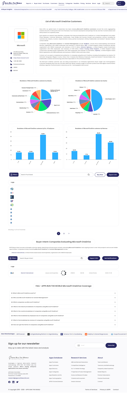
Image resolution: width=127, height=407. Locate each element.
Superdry (97, 50)
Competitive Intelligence (78, 380)
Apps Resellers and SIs (55, 389)
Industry (42, 281)
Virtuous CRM (104, 9)
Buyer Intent (38, 3)
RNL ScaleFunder (82, 9)
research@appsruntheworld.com (18, 392)
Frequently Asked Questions (105, 383)
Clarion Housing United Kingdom (89, 49)
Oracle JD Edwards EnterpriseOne (21, 9)
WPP (86, 45)
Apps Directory (53, 383)
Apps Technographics (55, 393)
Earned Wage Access (104, 348)
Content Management (91, 190)
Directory (61, 3)
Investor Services (76, 396)
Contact (100, 396)
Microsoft (70, 189)
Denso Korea (19, 194)
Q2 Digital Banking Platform (41, 348)
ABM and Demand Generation (79, 376)
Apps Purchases (53, 376)
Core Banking (81, 348)
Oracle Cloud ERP (49, 9)
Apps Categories (54, 386)
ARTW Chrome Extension (56, 396)
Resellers (76, 3)
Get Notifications (110, 273)
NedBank (86, 43)
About (94, 3)
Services (88, 3)
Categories (68, 3)
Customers (53, 3)
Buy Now (100, 175)
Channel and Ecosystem (78, 393)
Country (93, 281)
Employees (64, 281)
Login (98, 3)
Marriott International (18, 267)
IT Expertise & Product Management (81, 386)
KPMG (107, 236)
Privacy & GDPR (105, 404)
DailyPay (93, 348)
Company (22, 281)
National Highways (86, 47)
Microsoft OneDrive (78, 190)
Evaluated (107, 281)
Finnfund (18, 200)
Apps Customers (54, 380)
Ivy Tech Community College (67, 9)
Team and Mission (103, 376)
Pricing (82, 3)
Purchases (46, 3)
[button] (13, 175)
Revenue (80, 281)
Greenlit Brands (20, 210)
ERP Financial (23, 348)
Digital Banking (55, 348)
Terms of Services (91, 404)
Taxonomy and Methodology (106, 380)
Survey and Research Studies (79, 389)
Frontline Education (21, 205)
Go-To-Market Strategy (78, 383)
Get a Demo (119, 3)
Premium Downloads (103, 393)
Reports (29, 3)
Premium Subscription (104, 389)
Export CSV (113, 175)
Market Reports (102, 386)
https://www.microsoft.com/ (21, 58)
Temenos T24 (70, 348)
